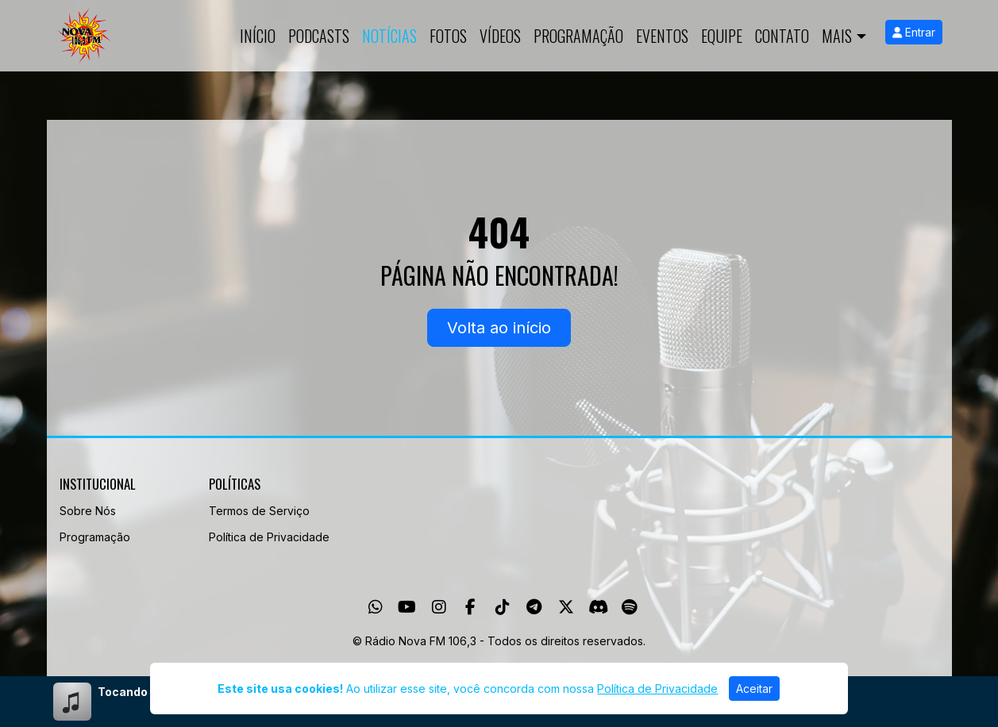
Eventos (662, 36)
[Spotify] (629, 607)
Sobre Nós (88, 510)
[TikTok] (502, 607)
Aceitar (754, 688)
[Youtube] (407, 607)
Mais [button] (837, 36)
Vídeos (500, 36)
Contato (782, 36)
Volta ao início (499, 327)
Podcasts (318, 36)
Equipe (721, 36)
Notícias (389, 36)
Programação (578, 36)
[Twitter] (566, 607)
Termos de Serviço (259, 510)
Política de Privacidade (269, 537)
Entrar (913, 32)
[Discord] (598, 607)
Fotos (448, 36)
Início (258, 36)
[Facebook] (470, 607)
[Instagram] (439, 607)
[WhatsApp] (375, 607)
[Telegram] (533, 607)
